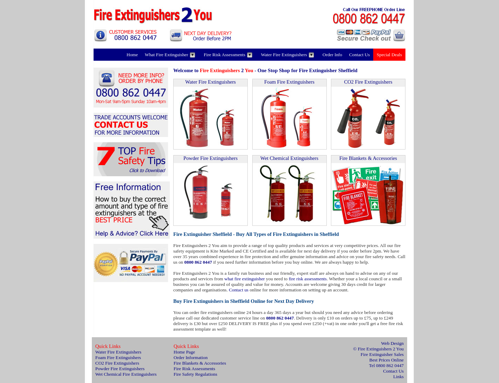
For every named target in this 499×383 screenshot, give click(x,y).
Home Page (184, 352)
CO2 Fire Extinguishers (368, 82)
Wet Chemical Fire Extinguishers (126, 374)
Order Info (332, 54)
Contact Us (359, 54)
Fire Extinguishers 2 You (381, 348)
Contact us (238, 289)
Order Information (191, 357)
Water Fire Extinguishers (287, 55)
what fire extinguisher (244, 278)
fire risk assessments (308, 278)
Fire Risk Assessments (228, 55)
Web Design (392, 343)
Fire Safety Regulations (195, 374)
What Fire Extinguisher (170, 55)
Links (398, 376)
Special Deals (389, 54)
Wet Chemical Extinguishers (289, 158)
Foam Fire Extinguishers (289, 82)
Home (132, 54)
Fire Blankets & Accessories (368, 158)
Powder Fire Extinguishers (210, 158)
